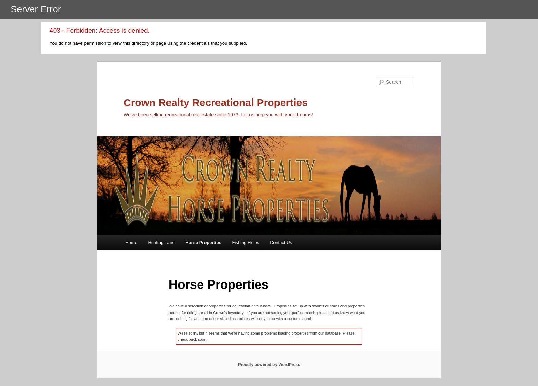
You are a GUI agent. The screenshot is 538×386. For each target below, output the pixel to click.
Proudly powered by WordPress (269, 364)
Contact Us (281, 242)
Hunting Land (161, 242)
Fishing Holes (245, 242)
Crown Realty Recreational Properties (216, 102)
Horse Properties (203, 242)
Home (131, 242)
